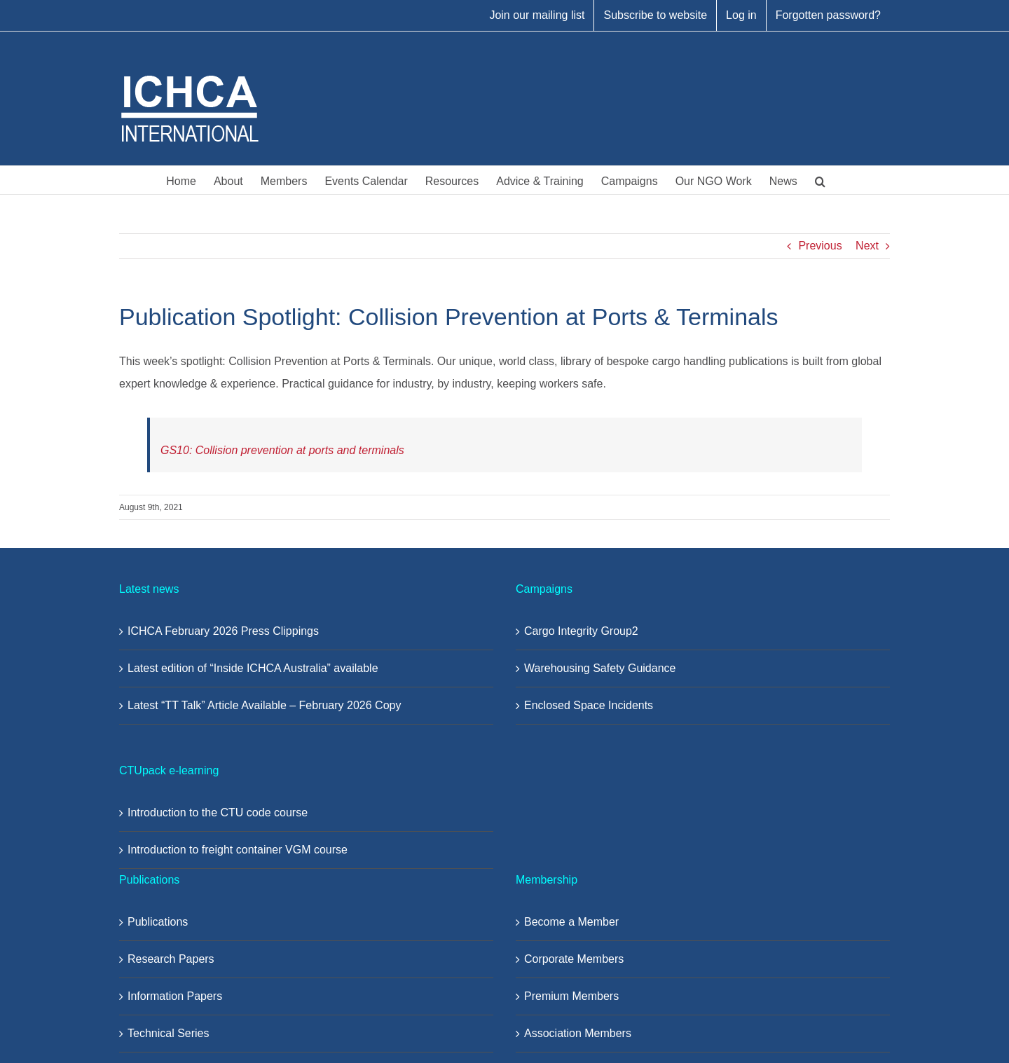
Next (867, 246)
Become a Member (571, 922)
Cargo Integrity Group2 (581, 631)
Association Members (577, 1033)
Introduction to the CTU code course (218, 812)
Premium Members (571, 996)
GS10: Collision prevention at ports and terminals (282, 450)
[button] (820, 180)
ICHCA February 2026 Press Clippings (223, 631)
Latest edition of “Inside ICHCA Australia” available (253, 668)
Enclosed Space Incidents (588, 705)
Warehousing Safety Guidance (599, 668)
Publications (158, 922)
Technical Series (169, 1033)
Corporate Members (574, 959)
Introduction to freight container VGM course (238, 850)
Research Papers (171, 959)
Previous (820, 246)
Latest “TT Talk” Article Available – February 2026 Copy (264, 705)
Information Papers (175, 996)
